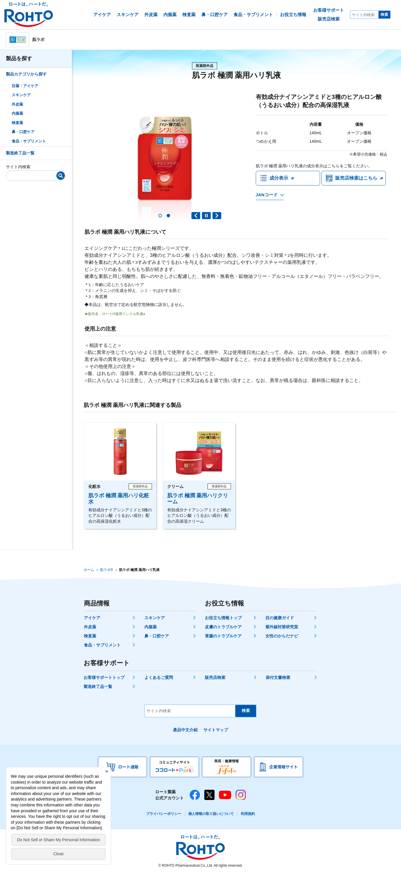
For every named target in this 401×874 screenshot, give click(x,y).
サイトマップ (215, 729)
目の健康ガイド (279, 617)
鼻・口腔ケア (23, 132)
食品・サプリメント (29, 141)
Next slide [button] (216, 215)
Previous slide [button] (195, 215)
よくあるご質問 (158, 677)
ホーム (89, 570)
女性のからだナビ (281, 636)
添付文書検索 (278, 677)
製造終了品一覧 (20, 153)
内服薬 (17, 113)
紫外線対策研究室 (281, 626)
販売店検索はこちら (356, 178)
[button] (160, 215)
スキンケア (21, 95)
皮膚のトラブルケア (223, 626)
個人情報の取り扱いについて (211, 814)
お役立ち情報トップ (223, 617)
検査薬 (17, 123)
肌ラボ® (106, 570)
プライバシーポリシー (163, 814)
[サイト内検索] (364, 14)
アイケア (92, 617)
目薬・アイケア (25, 86)
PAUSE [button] (206, 215)
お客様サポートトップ (104, 677)
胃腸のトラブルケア (223, 636)
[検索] (60, 175)
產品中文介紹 (185, 729)
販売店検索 (215, 677)
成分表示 (278, 178)
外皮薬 (17, 104)
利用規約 (248, 814)
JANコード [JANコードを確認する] (267, 194)
